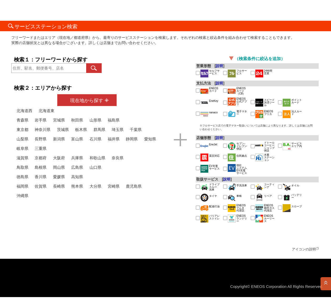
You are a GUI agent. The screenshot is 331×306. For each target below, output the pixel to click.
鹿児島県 (134, 186)
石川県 (95, 139)
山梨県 (22, 139)
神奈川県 (42, 129)
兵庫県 (77, 158)
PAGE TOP (325, 283)
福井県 (114, 139)
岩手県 (40, 120)
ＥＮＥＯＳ (30, 10)
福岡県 (22, 186)
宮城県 (59, 120)
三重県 (40, 148)
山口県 (95, 167)
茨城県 (63, 129)
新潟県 (59, 139)
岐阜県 (22, 148)
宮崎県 (114, 186)
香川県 (40, 177)
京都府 (40, 158)
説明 (219, 66)
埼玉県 (117, 129)
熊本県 (77, 186)
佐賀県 (40, 186)
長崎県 (59, 186)
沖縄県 (22, 195)
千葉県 (136, 129)
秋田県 (77, 120)
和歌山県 (97, 158)
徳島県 (22, 177)
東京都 (22, 129)
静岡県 (132, 139)
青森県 (22, 120)
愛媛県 (59, 177)
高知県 (77, 177)
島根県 (40, 167)
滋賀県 (22, 158)
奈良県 (117, 158)
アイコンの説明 (304, 249)
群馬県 (99, 129)
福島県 (114, 120)
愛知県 (150, 139)
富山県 (77, 139)
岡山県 (59, 167)
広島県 (77, 167)
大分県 (95, 186)
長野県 (40, 139)
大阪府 (59, 158)
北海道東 (46, 110)
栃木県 (81, 129)
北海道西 (24, 110)
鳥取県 (22, 167)
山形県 (95, 120)
